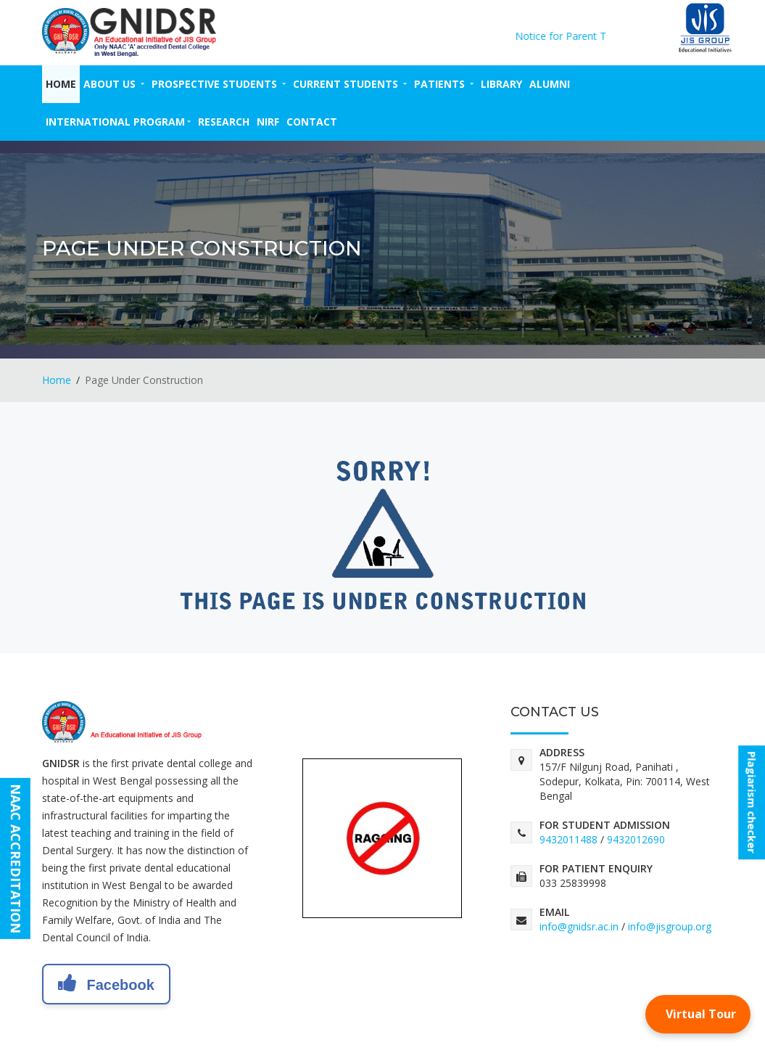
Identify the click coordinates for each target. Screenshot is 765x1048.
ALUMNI (549, 84)
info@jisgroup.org (669, 926)
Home (61, 84)
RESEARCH (223, 121)
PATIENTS (444, 84)
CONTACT (311, 121)
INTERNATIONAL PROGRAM (118, 121)
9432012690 (636, 839)
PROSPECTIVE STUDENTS (219, 84)
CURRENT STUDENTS (350, 84)
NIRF (268, 121)
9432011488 (568, 839)
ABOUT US (113, 84)
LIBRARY (501, 84)
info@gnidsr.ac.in (579, 926)
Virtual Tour (701, 1014)
